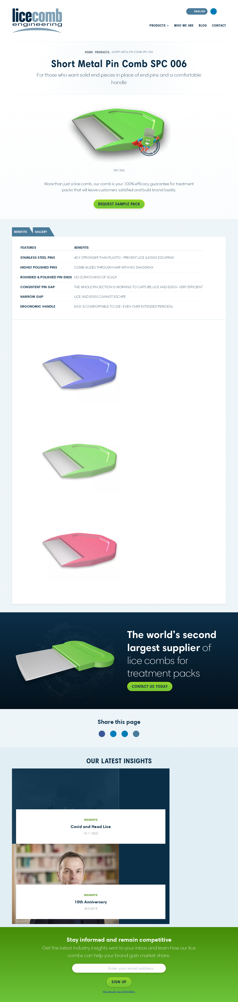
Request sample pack (119, 203)
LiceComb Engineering (37, 20)
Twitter (113, 734)
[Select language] (196, 11)
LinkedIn (213, 11)
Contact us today (150, 686)
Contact (219, 25)
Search (223, 11)
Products (158, 25)
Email (136, 734)
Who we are (184, 25)
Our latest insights (119, 760)
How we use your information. (119, 991)
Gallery (41, 232)
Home (89, 51)
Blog (203, 25)
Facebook (102, 734)
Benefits (20, 232)
